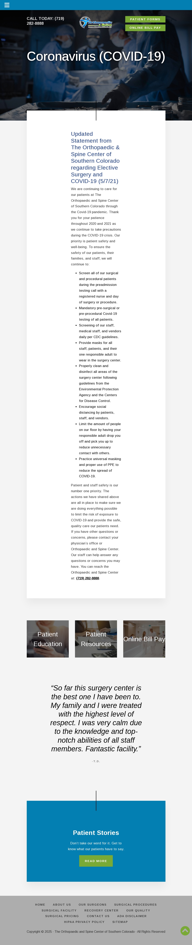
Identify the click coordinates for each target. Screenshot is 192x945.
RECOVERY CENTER (101, 910)
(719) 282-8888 (87, 578)
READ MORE (96, 861)
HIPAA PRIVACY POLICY (84, 922)
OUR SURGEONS (93, 905)
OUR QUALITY (140, 910)
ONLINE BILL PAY (145, 27)
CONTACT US (98, 916)
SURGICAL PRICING (61, 916)
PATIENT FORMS (145, 19)
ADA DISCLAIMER (133, 916)
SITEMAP (121, 922)
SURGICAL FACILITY (57, 910)
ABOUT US (61, 905)
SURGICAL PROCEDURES (137, 905)
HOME (38, 905)
